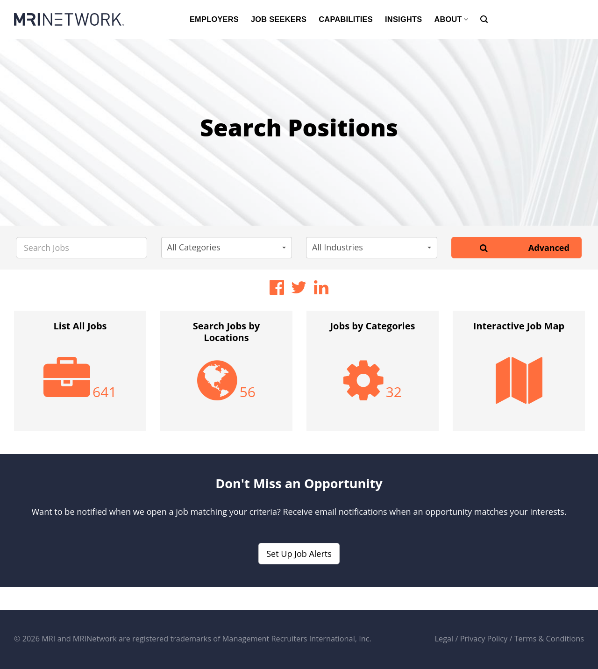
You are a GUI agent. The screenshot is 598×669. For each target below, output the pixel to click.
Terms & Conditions (549, 638)
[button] (226, 247)
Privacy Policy (484, 638)
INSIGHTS (403, 19)
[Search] (484, 19)
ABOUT (451, 19)
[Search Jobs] (81, 247)
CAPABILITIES (346, 19)
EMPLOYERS (214, 19)
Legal (444, 638)
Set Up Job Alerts (299, 553)
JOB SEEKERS (278, 19)
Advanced (549, 247)
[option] (80, 376)
